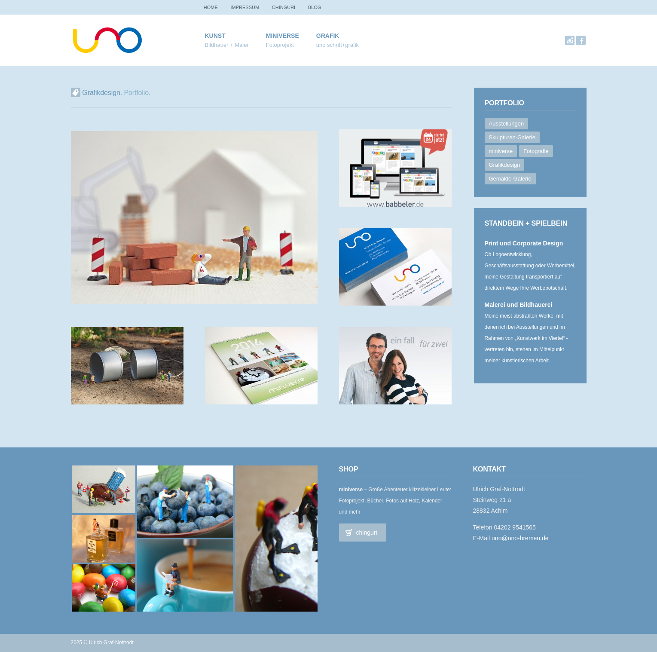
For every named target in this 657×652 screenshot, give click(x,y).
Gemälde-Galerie (510, 178)
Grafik (337, 40)
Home (212, 7)
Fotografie (536, 151)
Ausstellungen (506, 123)
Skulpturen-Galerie (512, 137)
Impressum (248, 7)
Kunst (227, 40)
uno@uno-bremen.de (520, 538)
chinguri (289, 7)
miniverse (282, 40)
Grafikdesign (504, 165)
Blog (323, 7)
